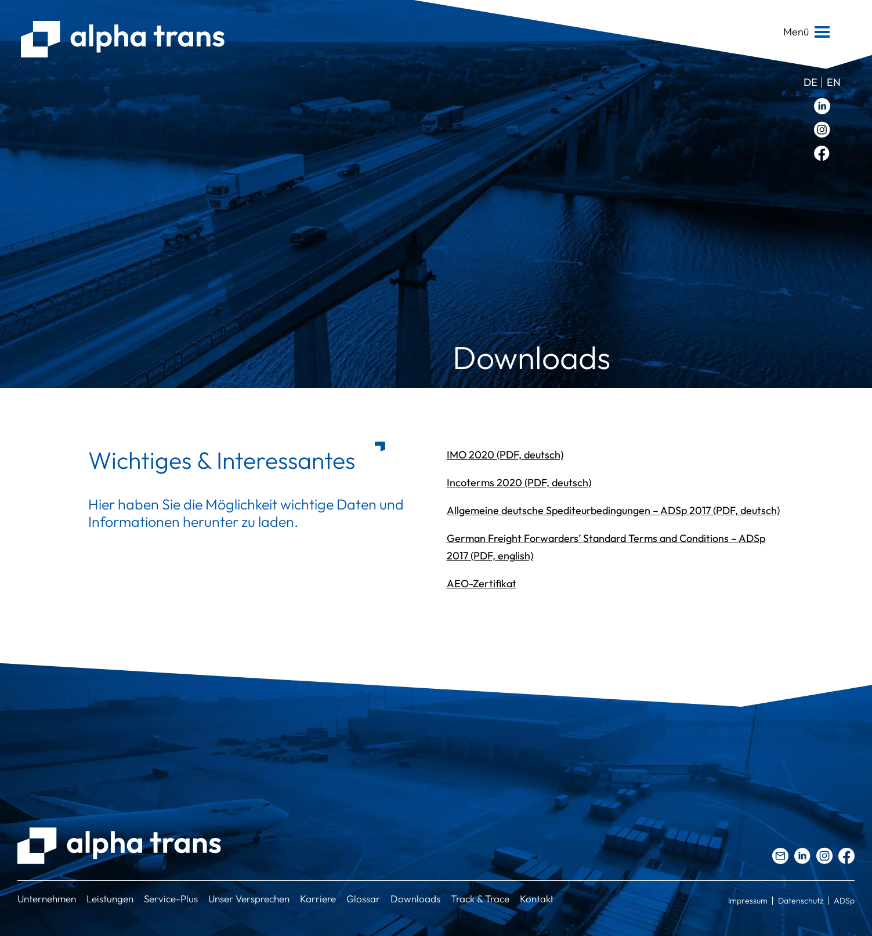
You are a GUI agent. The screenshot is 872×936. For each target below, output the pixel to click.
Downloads (415, 898)
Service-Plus (171, 898)
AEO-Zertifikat (481, 583)
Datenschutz (800, 900)
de (810, 82)
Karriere (318, 898)
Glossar (363, 898)
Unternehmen (46, 898)
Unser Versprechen (249, 898)
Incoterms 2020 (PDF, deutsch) (519, 482)
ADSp (844, 900)
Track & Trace (480, 898)
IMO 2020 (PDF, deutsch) (505, 454)
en (834, 82)
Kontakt (536, 898)
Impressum (748, 900)
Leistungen (109, 898)
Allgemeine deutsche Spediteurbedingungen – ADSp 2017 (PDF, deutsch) (613, 510)
